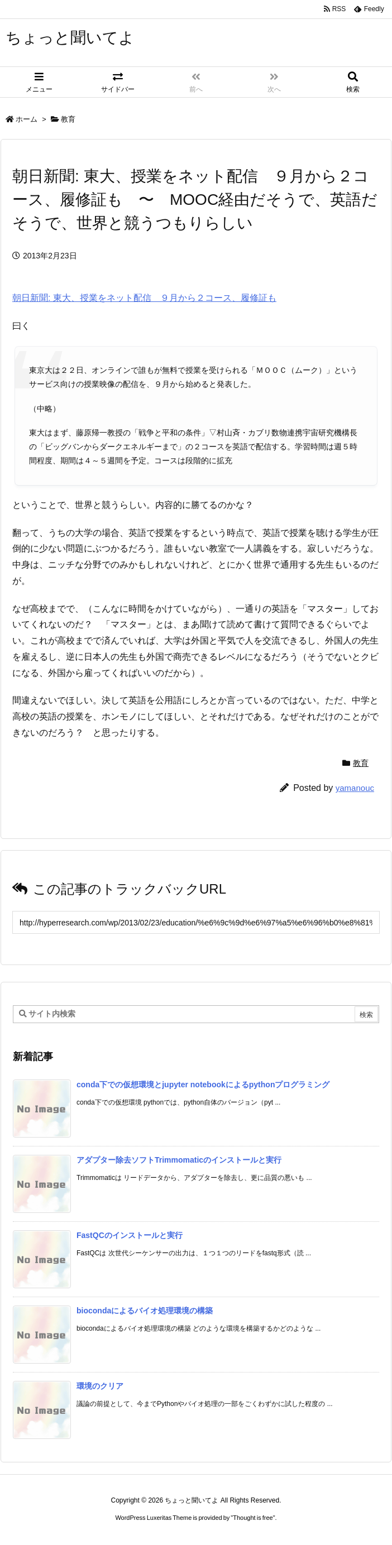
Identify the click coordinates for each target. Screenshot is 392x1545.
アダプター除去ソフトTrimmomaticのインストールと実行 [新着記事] (179, 1159)
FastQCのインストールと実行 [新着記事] (130, 1235)
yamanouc (355, 788)
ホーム (26, 119)
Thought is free (253, 1517)
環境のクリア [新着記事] (100, 1385)
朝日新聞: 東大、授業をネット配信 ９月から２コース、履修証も (144, 298)
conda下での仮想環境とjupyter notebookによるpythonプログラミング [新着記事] (203, 1084)
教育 (68, 119)
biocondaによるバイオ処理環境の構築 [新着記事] (145, 1310)
